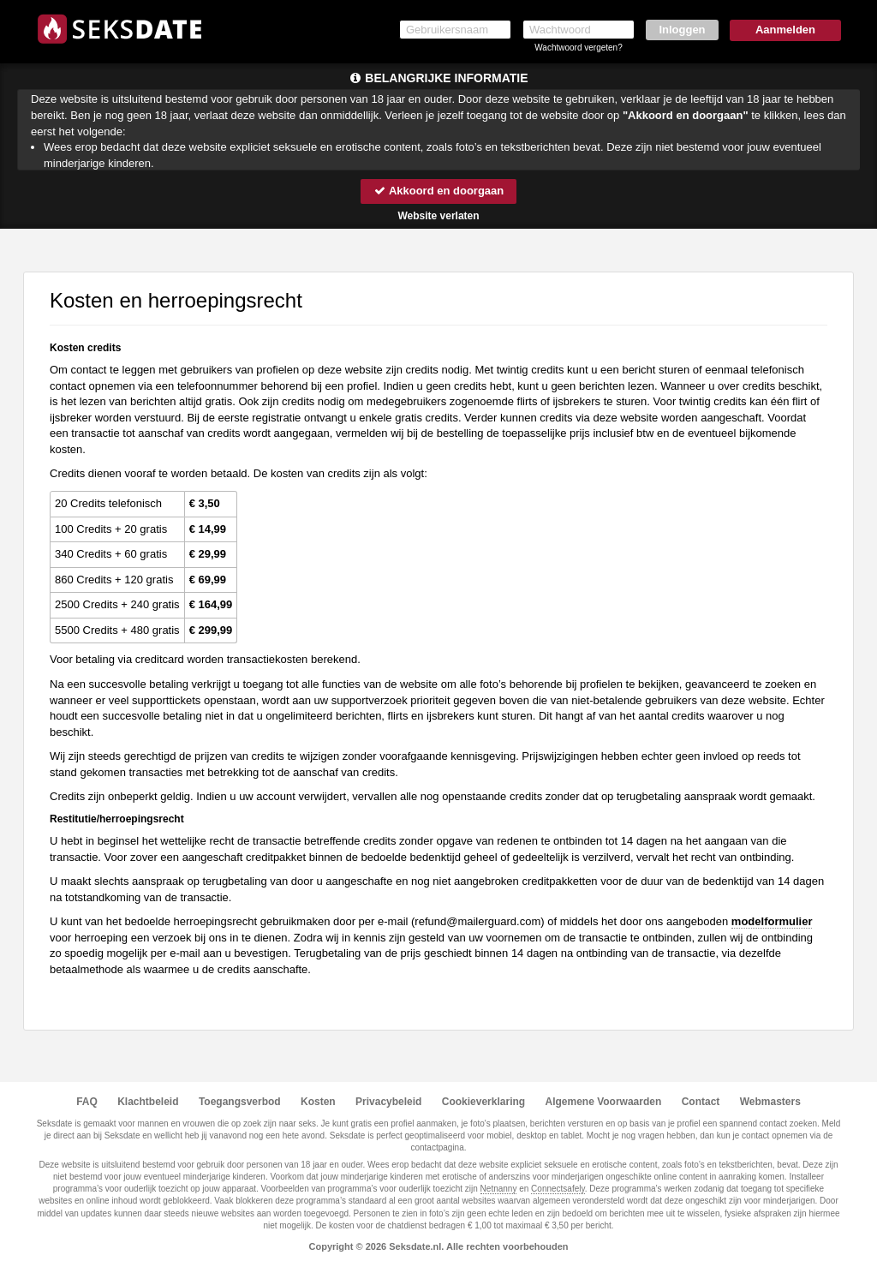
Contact (701, 1102)
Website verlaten (438, 216)
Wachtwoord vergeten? (578, 47)
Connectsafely (558, 1188)
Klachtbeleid (147, 1102)
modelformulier (772, 921)
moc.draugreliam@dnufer (477, 921)
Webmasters (770, 1102)
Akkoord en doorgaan (438, 190)
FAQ (87, 1102)
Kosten (318, 1102)
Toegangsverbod (240, 1102)
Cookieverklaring (483, 1102)
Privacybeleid (388, 1102)
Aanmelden (785, 29)
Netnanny (498, 1188)
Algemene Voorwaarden (603, 1102)
